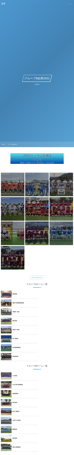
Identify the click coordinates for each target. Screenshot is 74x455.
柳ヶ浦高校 (51, 311)
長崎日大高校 (15, 311)
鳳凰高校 (14, 366)
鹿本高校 (51, 349)
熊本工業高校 (15, 358)
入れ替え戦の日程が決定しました (55, 446)
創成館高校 (15, 349)
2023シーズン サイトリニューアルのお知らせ (22, 446)
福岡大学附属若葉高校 (54, 294)
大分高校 (14, 340)
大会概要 (49, 406)
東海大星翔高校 (16, 375)
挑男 (4, 4)
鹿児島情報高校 (16, 320)
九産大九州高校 (53, 358)
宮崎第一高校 (15, 303)
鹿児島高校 (51, 320)
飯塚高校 (14, 294)
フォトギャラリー (51, 395)
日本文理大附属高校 (54, 340)
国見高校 (51, 366)
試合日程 (12, 395)
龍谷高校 (51, 303)
